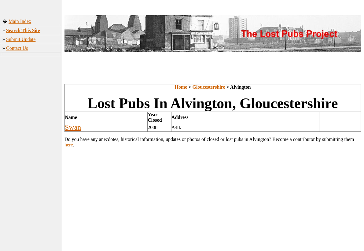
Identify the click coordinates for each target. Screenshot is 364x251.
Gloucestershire (208, 87)
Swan (73, 127)
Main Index (20, 21)
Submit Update (20, 39)
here (68, 144)
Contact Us (17, 48)
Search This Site (23, 30)
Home (181, 87)
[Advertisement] (30, 154)
